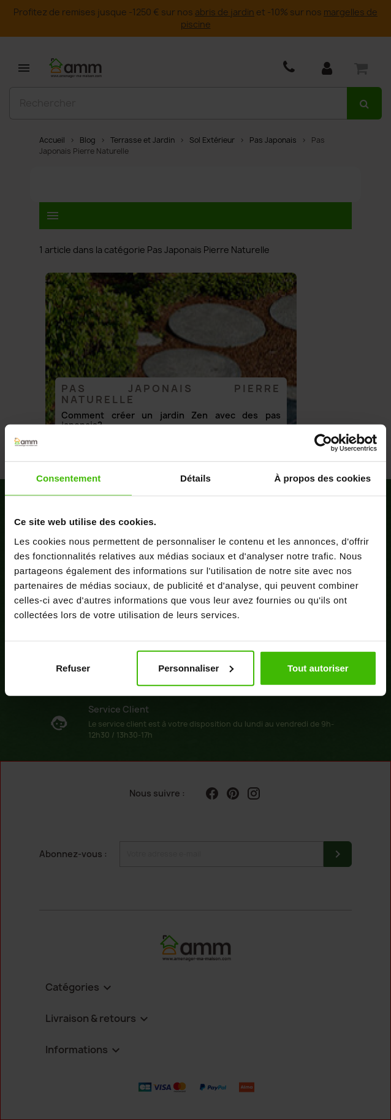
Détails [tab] (195, 478)
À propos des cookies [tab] (322, 478)
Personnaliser (195, 667)
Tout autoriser (318, 667)
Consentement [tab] (68, 478)
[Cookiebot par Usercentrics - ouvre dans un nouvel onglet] (323, 443)
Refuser (73, 667)
